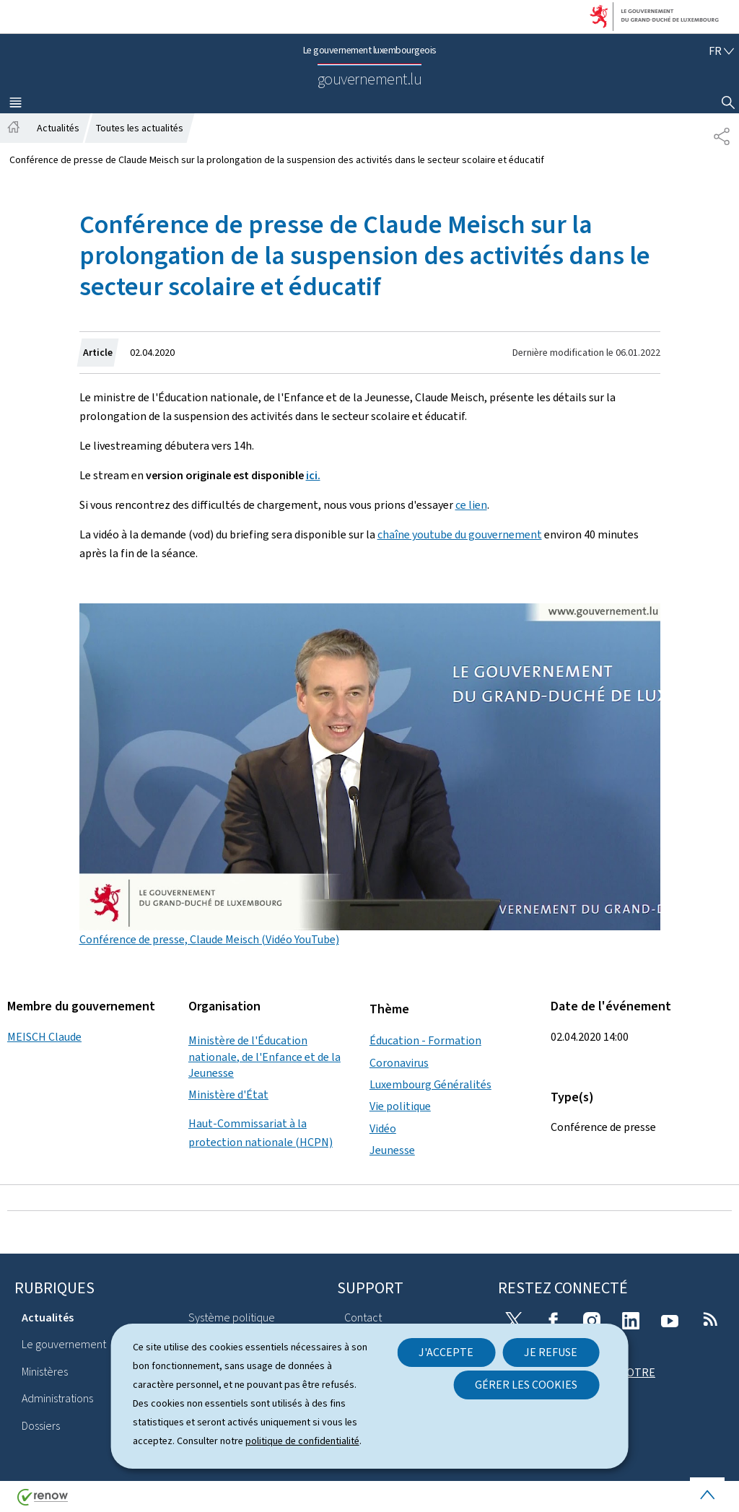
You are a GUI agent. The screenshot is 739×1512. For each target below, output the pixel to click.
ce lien (471, 504)
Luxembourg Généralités (430, 1084)
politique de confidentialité (302, 1441)
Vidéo (383, 1128)
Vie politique (400, 1106)
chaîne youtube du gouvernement (459, 534)
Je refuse (550, 1352)
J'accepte (446, 1352)
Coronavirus (399, 1062)
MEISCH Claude (44, 1036)
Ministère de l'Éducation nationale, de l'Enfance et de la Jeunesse (264, 1056)
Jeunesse (392, 1150)
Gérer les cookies (526, 1384)
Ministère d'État (228, 1094)
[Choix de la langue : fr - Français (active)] (721, 51)
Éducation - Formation (425, 1040)
